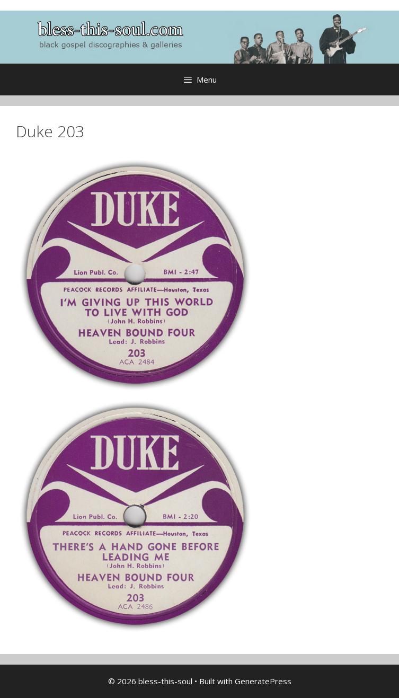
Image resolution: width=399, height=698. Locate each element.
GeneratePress (263, 681)
